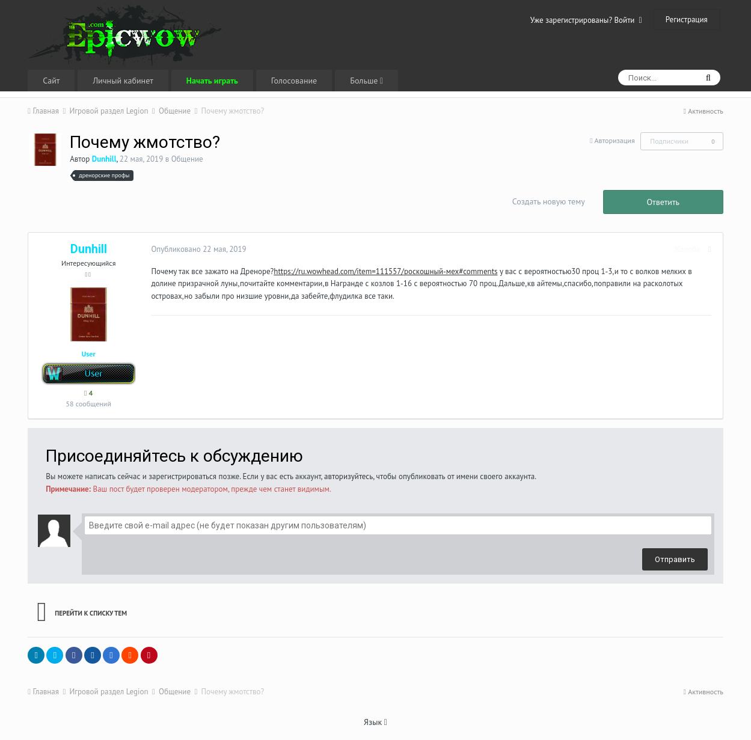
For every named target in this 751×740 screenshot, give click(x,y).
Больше (366, 80)
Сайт (51, 80)
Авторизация (614, 140)
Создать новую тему (548, 201)
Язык (375, 722)
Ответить (663, 202)
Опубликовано (196, 249)
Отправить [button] (675, 559)
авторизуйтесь (348, 476)
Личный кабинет (123, 80)
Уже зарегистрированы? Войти (586, 20)
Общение (187, 159)
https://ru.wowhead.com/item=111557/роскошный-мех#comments (383, 271)
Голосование (294, 80)
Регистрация (687, 19)
